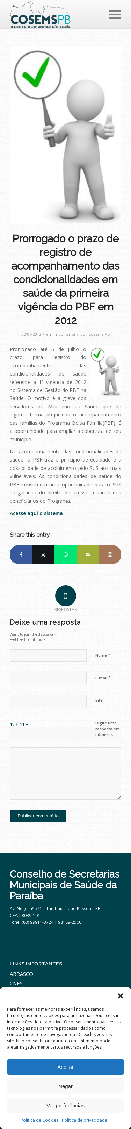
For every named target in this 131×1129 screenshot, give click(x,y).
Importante (64, 334)
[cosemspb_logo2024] (54, 14)
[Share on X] (43, 554)
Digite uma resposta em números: (107, 728)
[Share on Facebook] (21, 554)
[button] (120, 995)
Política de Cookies (39, 1120)
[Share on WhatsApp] (65, 554)
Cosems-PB (99, 334)
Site (99, 700)
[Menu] (111, 14)
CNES (16, 983)
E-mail (103, 677)
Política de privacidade (84, 1120)
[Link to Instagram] (110, 554)
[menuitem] (111, 14)
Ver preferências (65, 1105)
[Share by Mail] (88, 554)
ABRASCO (21, 973)
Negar (65, 1086)
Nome (102, 655)
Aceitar (65, 1067)
